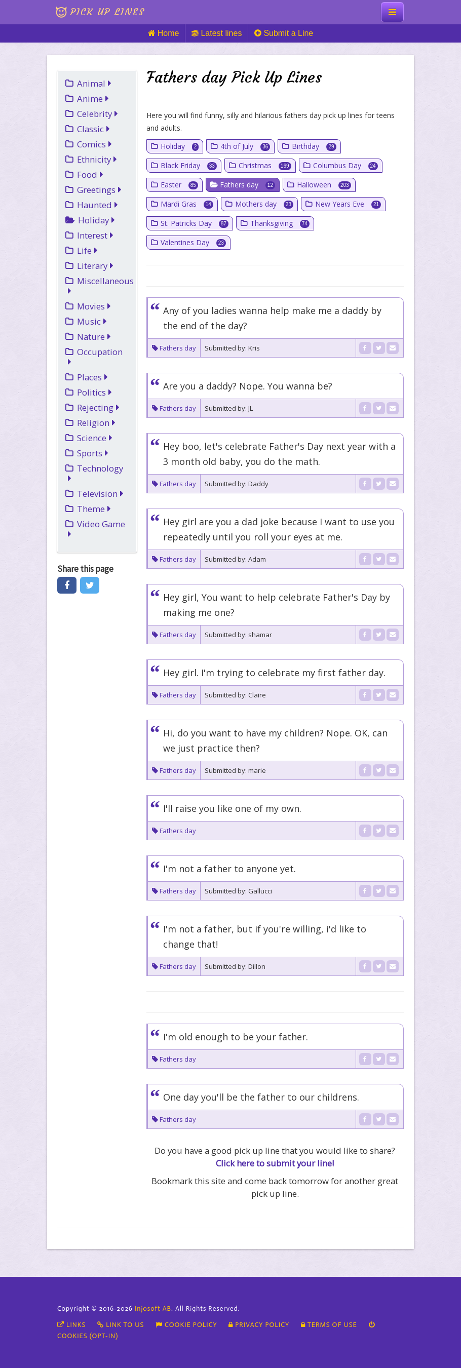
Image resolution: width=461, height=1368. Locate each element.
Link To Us (120, 1324)
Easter (179, 184)
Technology (95, 472)
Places (92, 377)
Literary (95, 265)
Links (71, 1324)
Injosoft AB (153, 1308)
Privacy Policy (258, 1324)
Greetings (99, 190)
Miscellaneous (101, 285)
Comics (94, 144)
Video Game (96, 528)
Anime (93, 98)
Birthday (314, 146)
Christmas (265, 165)
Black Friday (189, 165)
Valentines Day (193, 242)
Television (100, 493)
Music (92, 321)
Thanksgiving (280, 223)
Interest (95, 235)
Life (87, 250)
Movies (94, 306)
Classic (93, 129)
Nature (94, 336)
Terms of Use (329, 1324)
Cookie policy (186, 1324)
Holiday (96, 220)
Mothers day (264, 204)
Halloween (324, 184)
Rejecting (98, 407)
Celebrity (97, 114)
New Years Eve (348, 204)
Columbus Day (345, 165)
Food (90, 174)
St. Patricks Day (194, 223)
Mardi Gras (187, 204)
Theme (94, 509)
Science (94, 438)
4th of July (245, 146)
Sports (92, 453)
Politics (94, 392)
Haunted (97, 205)
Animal (94, 83)
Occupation (95, 356)
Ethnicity (97, 159)
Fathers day (247, 184)
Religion (96, 422)
